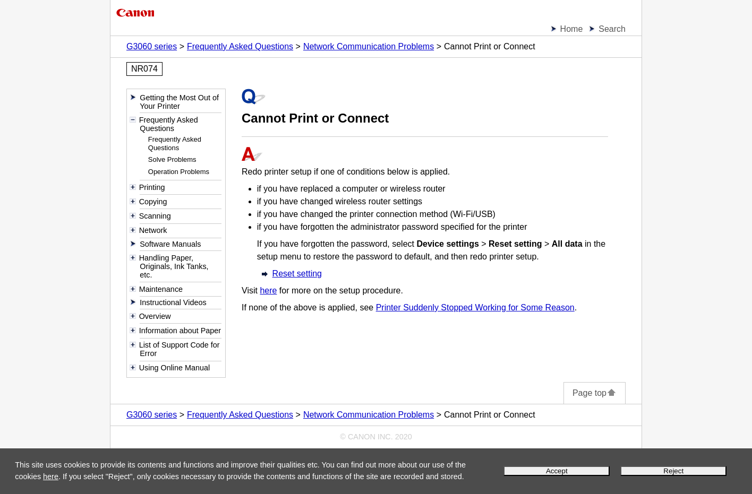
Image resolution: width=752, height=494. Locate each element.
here (50, 476)
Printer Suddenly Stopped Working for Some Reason (475, 307)
